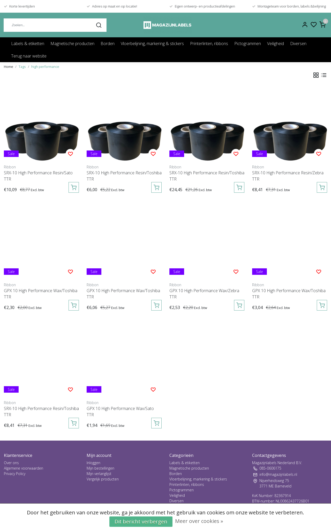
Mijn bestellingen (100, 468)
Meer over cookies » (199, 520)
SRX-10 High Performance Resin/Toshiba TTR (124, 176)
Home (8, 66)
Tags (22, 66)
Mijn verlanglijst (99, 473)
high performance (45, 66)
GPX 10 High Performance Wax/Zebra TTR (204, 294)
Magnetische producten (72, 43)
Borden (108, 43)
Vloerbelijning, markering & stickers (152, 43)
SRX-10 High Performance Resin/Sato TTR (38, 176)
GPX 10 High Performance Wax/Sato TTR (120, 412)
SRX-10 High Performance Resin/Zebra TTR (288, 176)
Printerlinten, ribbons (209, 43)
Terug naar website (29, 56)
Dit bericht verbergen (141, 521)
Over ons (11, 462)
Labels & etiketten (27, 43)
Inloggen (93, 462)
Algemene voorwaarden (23, 468)
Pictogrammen (247, 43)
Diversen (298, 43)
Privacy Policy (14, 473)
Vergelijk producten (103, 479)
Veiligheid (275, 43)
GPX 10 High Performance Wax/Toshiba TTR (40, 294)
